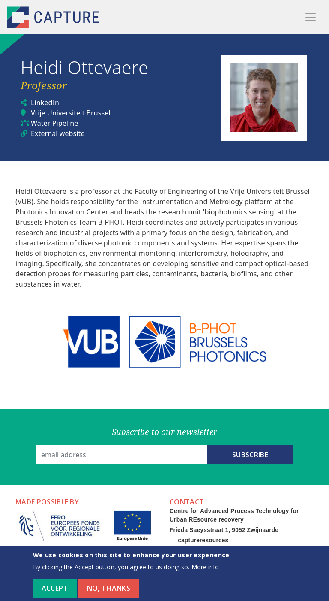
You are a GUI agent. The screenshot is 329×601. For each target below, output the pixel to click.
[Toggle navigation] (310, 17)
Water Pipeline (54, 123)
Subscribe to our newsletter (165, 432)
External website (58, 133)
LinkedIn (45, 102)
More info (205, 572)
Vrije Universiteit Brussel (71, 113)
